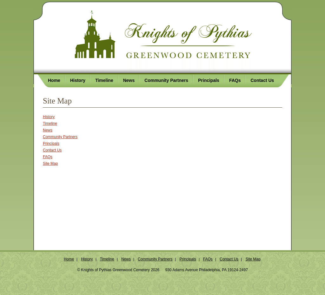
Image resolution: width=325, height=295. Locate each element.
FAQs (47, 157)
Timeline (50, 123)
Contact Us (52, 150)
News (47, 130)
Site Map (50, 163)
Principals (51, 143)
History (49, 117)
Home (69, 259)
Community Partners (60, 137)
